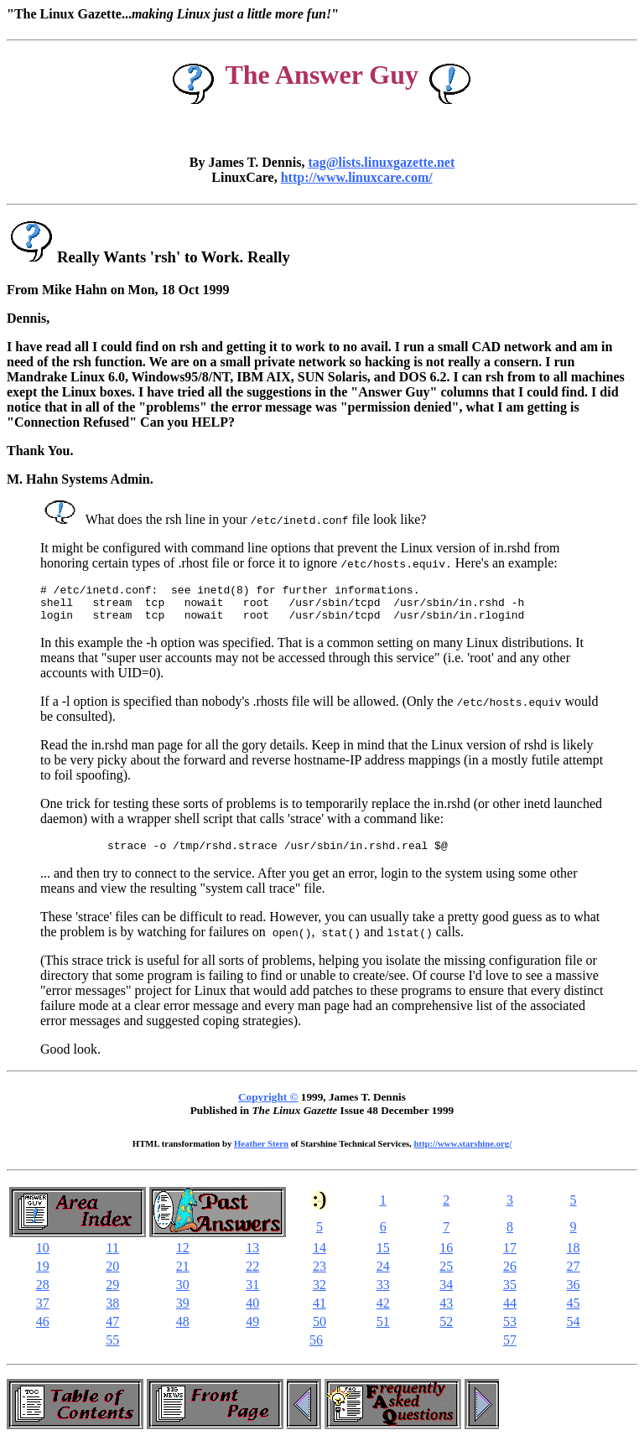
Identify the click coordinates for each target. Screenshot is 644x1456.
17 (510, 1258)
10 (42, 1258)
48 (183, 1331)
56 (316, 1350)
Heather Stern (261, 1153)
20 (112, 1276)
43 (446, 1313)
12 (183, 1258)
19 (42, 1276)
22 (252, 1276)
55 (112, 1350)
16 (446, 1258)
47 (112, 1331)
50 (319, 1331)
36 (573, 1295)
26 (510, 1276)
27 (573, 1276)
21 (183, 1276)
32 (319, 1295)
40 (252, 1313)
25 (446, 1276)
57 (510, 1350)
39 (183, 1313)
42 (383, 1313)
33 (383, 1295)
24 (383, 1276)
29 (112, 1295)
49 (252, 1331)
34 (446, 1295)
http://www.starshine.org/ (462, 1153)
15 (383, 1258)
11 (112, 1258)
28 (42, 1295)
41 (319, 1313)
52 (446, 1331)
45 (573, 1313)
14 (319, 1258)
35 (510, 1295)
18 (573, 1258)
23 (319, 1276)
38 (112, 1313)
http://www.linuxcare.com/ (357, 177)
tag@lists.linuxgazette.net (381, 162)
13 (252, 1258)
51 (383, 1331)
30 (183, 1295)
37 (42, 1313)
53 (510, 1331)
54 (573, 1331)
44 (510, 1313)
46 (42, 1331)
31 (252, 1295)
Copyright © (268, 1107)
